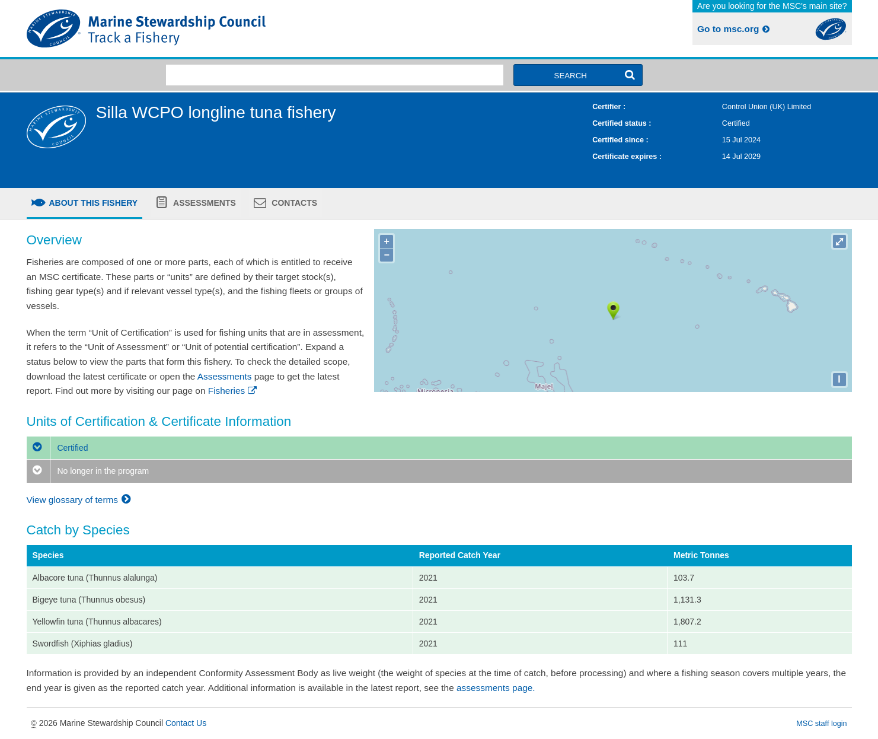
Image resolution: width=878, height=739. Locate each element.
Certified (57, 448)
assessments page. (495, 688)
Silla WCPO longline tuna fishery (216, 112)
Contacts (293, 203)
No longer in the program (88, 471)
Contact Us (185, 723)
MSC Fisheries (231, 28)
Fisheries (233, 391)
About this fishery (92, 203)
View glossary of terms (80, 500)
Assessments (203, 203)
